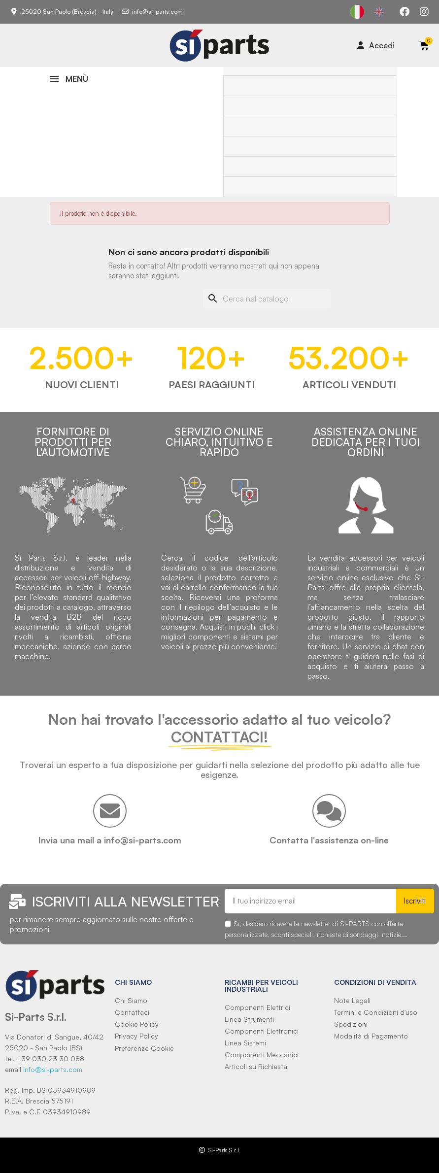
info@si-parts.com (52, 1069)
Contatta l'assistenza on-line (329, 840)
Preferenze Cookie (144, 1048)
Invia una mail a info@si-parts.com (109, 840)
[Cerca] (267, 298)
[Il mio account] (376, 45)
